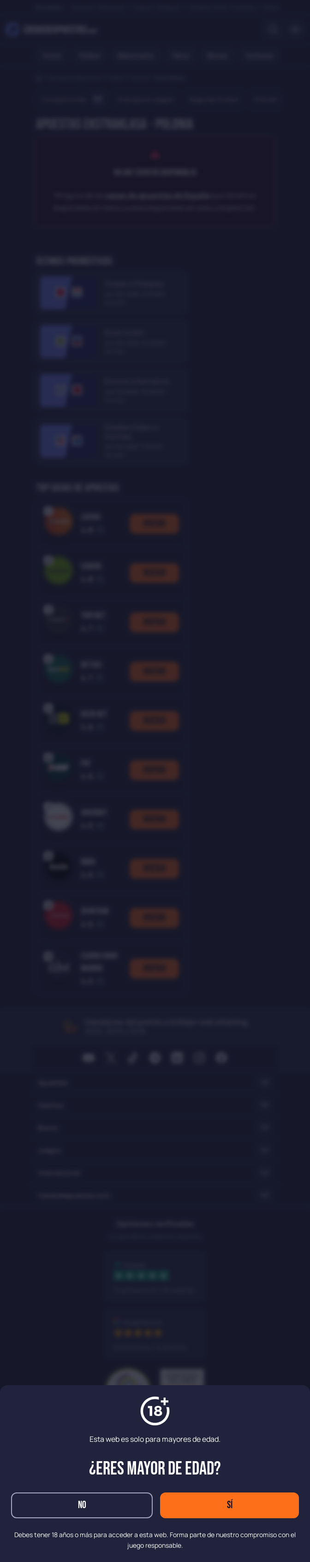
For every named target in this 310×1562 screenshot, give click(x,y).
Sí (229, 1505)
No (82, 1505)
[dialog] (155, 781)
